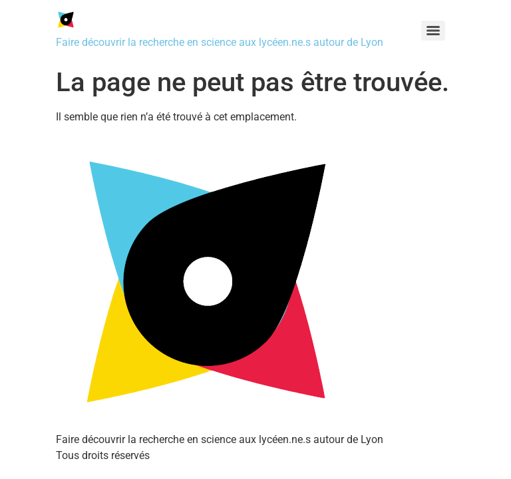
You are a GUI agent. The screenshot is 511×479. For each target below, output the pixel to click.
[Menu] (433, 31)
